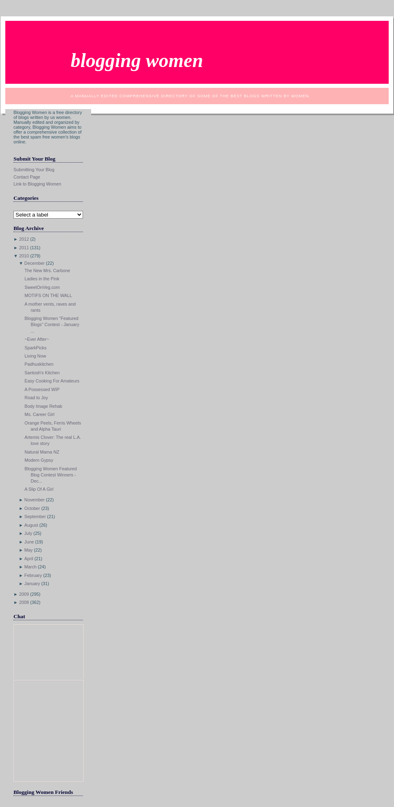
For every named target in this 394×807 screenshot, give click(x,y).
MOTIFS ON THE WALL (48, 295)
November (35, 499)
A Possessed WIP (42, 389)
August (31, 525)
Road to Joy (36, 397)
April (29, 558)
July (28, 533)
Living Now (35, 355)
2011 (24, 247)
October (32, 508)
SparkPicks (36, 347)
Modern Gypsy (39, 460)
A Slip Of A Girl (39, 489)
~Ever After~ (37, 339)
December (35, 263)
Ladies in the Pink (42, 278)
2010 (24, 255)
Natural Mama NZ (42, 451)
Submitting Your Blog (33, 169)
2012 (24, 239)
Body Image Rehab (43, 406)
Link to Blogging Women (37, 183)
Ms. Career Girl (39, 414)
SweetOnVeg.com (42, 287)
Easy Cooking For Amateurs (52, 380)
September (35, 516)
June (29, 541)
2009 (24, 594)
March (31, 566)
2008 (24, 602)
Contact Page (26, 176)
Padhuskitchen (39, 364)
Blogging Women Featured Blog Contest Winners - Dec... (51, 474)
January (32, 583)
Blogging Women (137, 60)
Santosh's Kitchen (42, 372)
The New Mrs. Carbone (47, 270)
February (33, 575)
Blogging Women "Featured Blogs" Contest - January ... (52, 324)
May (29, 550)
